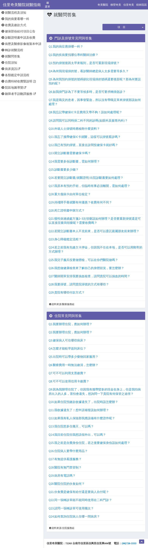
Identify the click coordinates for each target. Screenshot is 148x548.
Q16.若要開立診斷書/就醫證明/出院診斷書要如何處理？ (86, 178)
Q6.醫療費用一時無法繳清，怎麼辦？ (73, 365)
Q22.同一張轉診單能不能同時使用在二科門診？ (80, 500)
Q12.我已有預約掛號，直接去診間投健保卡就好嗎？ (83, 145)
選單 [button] (48, 5)
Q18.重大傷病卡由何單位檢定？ (70, 194)
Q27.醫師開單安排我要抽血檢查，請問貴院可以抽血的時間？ (89, 276)
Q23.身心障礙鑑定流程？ (65, 239)
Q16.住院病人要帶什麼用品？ (68, 451)
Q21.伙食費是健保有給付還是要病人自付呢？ (79, 492)
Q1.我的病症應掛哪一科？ (66, 46)
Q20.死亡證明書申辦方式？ (67, 210)
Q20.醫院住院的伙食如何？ (67, 484)
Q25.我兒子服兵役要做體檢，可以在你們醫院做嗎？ (83, 260)
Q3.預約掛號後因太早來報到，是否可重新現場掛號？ (84, 63)
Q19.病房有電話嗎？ (62, 475)
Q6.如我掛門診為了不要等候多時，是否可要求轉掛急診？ (87, 92)
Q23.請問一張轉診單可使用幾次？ (71, 508)
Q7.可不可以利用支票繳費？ (67, 373)
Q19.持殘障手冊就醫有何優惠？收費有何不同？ (80, 202)
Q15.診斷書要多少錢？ (64, 169)
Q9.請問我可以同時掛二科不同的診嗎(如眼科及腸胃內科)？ (88, 120)
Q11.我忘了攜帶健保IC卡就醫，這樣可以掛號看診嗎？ (85, 137)
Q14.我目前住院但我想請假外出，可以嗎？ (77, 434)
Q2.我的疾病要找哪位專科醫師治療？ (73, 55)
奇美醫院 (103, 4)
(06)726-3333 (129, 543)
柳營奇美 (115, 4)
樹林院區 (141, 4)
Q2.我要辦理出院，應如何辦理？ (70, 332)
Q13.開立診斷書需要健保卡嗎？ (70, 153)
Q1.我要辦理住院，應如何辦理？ (70, 324)
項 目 (121, 27)
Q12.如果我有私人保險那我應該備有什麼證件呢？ (82, 418)
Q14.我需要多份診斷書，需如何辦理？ (74, 161)
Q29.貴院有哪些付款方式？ (67, 292)
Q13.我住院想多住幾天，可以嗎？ (71, 426)
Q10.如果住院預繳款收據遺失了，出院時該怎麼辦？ (83, 402)
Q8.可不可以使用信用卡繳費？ (69, 381)
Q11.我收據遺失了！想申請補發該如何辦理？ (79, 410)
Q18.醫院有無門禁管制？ (65, 467)
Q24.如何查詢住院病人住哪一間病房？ (74, 516)
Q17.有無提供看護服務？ (65, 459)
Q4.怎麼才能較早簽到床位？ (67, 348)
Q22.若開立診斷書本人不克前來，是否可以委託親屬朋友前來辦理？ (94, 231)
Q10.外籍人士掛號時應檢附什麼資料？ (74, 128)
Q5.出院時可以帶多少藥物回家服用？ (73, 356)
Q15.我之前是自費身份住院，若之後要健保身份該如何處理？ (89, 443)
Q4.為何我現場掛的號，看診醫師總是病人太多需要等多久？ (89, 71)
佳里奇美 (128, 4)
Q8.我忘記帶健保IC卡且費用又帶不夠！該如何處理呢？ (85, 112)
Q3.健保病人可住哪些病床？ (67, 340)
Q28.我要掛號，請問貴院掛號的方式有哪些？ (79, 284)
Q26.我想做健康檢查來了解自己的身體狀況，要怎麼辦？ (86, 268)
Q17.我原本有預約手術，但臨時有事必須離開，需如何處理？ (89, 186)
